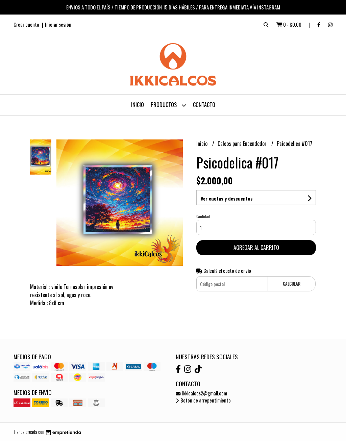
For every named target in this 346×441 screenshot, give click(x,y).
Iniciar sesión (58, 24)
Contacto (204, 105)
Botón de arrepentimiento (203, 400)
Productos (168, 105)
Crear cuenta (26, 24)
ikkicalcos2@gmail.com (201, 393)
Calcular (291, 284)
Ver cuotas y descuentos (227, 198)
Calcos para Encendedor (243, 143)
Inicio (137, 105)
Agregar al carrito (256, 247)
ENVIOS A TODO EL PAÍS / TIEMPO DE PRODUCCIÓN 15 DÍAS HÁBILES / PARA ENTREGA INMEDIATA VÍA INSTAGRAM (173, 7)
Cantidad (203, 216)
